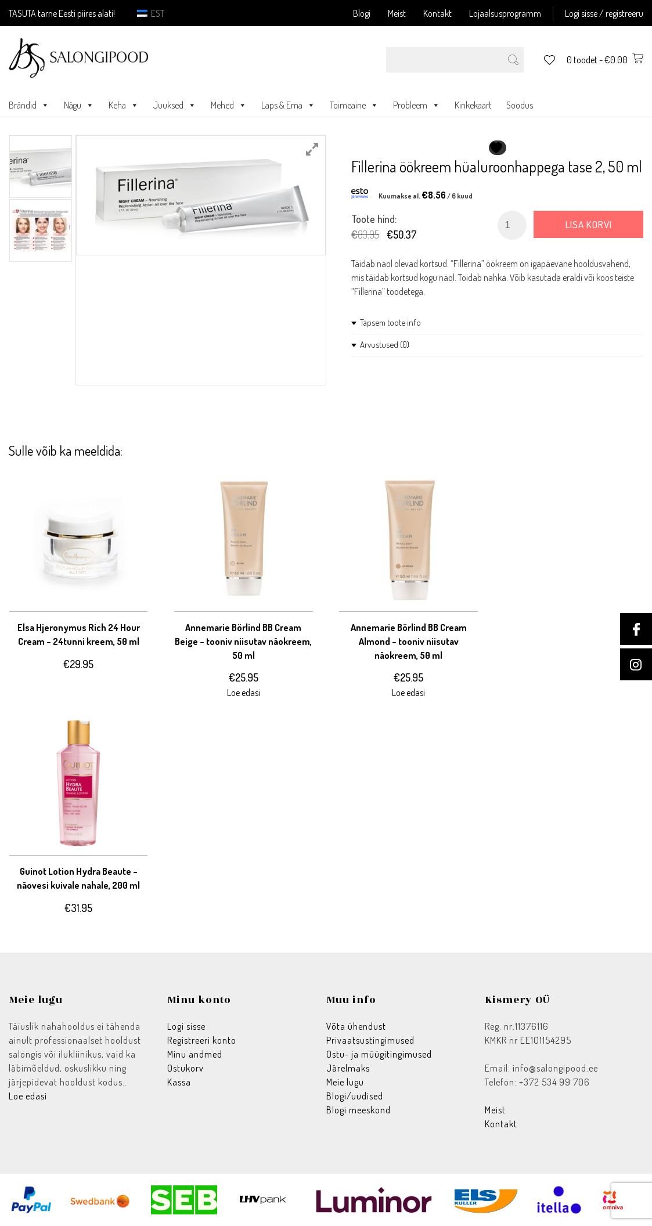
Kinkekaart (473, 105)
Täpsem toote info (390, 322)
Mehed (229, 105)
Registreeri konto (201, 1040)
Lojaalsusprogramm (505, 13)
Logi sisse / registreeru (604, 13)
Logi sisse (186, 1026)
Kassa (179, 1082)
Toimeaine (354, 105)
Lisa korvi (588, 224)
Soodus (519, 105)
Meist (397, 13)
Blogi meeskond (358, 1110)
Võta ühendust (356, 1026)
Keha (124, 105)
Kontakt (437, 13)
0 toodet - (605, 60)
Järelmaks (348, 1068)
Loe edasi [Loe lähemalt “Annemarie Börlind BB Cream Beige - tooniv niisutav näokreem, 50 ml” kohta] (243, 692)
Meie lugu (345, 1082)
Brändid (29, 105)
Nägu (79, 105)
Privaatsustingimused (370, 1040)
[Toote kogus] (512, 225)
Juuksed (174, 105)
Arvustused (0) (384, 344)
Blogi (361, 13)
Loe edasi (28, 1096)
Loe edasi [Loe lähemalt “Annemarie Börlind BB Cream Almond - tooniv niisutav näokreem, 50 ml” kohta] (408, 692)
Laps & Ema (288, 105)
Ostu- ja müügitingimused (379, 1054)
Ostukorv (185, 1068)
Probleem (416, 105)
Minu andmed (194, 1054)
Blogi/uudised (354, 1096)
